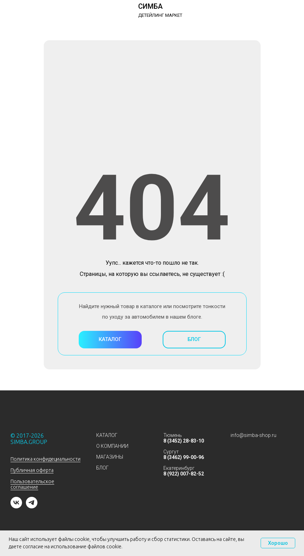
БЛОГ (102, 468)
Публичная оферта (32, 470)
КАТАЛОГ (107, 435)
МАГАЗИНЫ (109, 457)
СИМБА (150, 6)
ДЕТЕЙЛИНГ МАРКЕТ (160, 15)
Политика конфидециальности (45, 459)
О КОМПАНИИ (112, 446)
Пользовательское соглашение (32, 484)
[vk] (16, 506)
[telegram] (31, 506)
